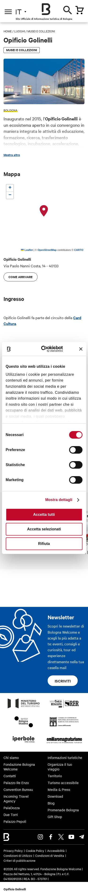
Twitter (61, 837)
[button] (44, 211)
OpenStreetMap (47, 250)
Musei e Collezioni (41, 31)
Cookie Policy (35, 850)
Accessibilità (56, 850)
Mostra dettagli (58, 500)
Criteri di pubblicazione (19, 860)
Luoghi (19, 31)
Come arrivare (20, 277)
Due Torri (11, 814)
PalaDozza (12, 807)
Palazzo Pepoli (15, 821)
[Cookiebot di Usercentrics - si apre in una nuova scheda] (46, 349)
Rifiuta (44, 544)
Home (8, 31)
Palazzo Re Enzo (16, 782)
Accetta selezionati (44, 529)
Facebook (51, 837)
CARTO (78, 250)
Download (55, 796)
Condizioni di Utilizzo (18, 855)
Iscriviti (63, 680)
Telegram (81, 837)
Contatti (10, 775)
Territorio (55, 775)
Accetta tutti (44, 515)
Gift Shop (55, 816)
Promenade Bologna (63, 810)
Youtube (71, 837)
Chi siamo (11, 757)
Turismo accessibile (63, 782)
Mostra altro (12, 155)
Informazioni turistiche (65, 757)
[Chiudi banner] (80, 349)
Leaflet (27, 250)
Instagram (40, 837)
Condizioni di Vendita (49, 855)
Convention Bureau (18, 789)
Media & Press (59, 789)
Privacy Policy (13, 850)
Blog (51, 803)
